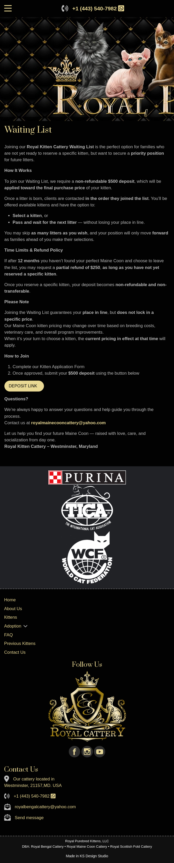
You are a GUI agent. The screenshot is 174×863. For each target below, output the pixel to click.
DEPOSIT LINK (24, 386)
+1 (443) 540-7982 (94, 8)
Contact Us (15, 652)
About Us (13, 608)
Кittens (10, 617)
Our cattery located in (34, 779)
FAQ (8, 634)
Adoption (12, 626)
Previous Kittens (19, 643)
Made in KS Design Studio (87, 856)
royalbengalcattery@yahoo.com (45, 806)
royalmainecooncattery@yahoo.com (68, 422)
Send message (29, 817)
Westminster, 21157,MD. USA (33, 785)
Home (10, 599)
